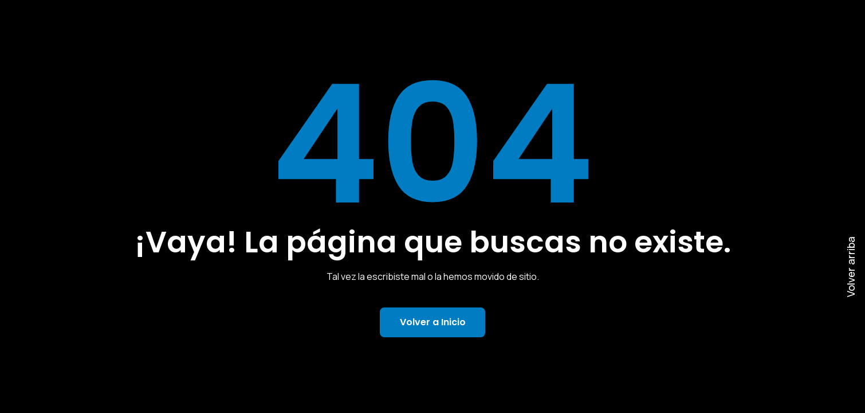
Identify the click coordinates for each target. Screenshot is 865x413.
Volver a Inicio (433, 322)
